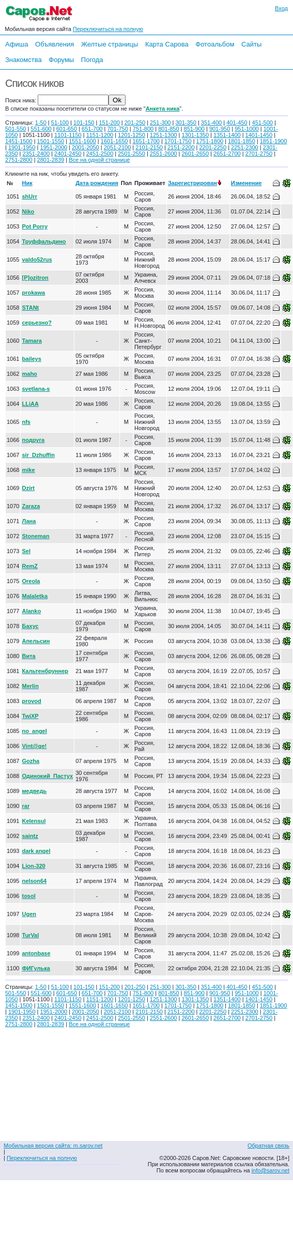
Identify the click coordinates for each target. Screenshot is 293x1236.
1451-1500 (19, 141)
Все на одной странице (99, 160)
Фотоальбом (214, 44)
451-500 (262, 122)
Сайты (251, 44)
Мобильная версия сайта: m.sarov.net (53, 1145)
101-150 (83, 122)
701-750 (117, 129)
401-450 (236, 122)
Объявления (54, 44)
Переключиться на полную (108, 29)
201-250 (135, 122)
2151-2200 (181, 147)
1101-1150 (68, 135)
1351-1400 (227, 135)
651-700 (92, 129)
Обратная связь (268, 1145)
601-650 (66, 129)
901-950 (219, 129)
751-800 (143, 129)
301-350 (185, 122)
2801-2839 (51, 160)
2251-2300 (244, 147)
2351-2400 (36, 153)
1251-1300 (163, 135)
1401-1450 (259, 135)
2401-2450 (68, 153)
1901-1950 (22, 147)
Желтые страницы (109, 44)
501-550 (15, 129)
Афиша (16, 44)
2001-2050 (85, 147)
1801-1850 (241, 141)
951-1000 (247, 129)
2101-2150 (149, 147)
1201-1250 (131, 135)
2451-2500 (100, 153)
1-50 (41, 122)
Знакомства (23, 60)
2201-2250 (212, 147)
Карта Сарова (167, 44)
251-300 (160, 122)
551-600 (40, 129)
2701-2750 (259, 153)
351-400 (211, 122)
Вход (281, 8)
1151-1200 (100, 135)
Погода (92, 60)
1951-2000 (54, 147)
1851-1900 (273, 141)
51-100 (60, 122)
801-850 (168, 129)
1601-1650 (114, 141)
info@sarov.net (270, 1170)
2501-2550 (131, 153)
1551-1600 (82, 141)
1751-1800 (210, 141)
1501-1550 (51, 141)
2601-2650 (195, 153)
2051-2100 (117, 147)
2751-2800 (19, 160)
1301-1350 (195, 135)
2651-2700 (227, 153)
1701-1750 (178, 141)
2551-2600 (163, 153)
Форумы (61, 60)
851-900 (194, 129)
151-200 (109, 122)
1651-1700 (146, 141)
